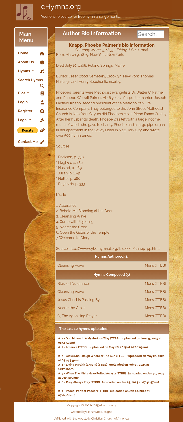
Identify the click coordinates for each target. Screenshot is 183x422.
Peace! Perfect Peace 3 (82, 391)
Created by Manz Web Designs (91, 411)
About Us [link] (31, 62)
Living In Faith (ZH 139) (81, 364)
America (72, 347)
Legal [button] (31, 120)
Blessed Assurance (112, 283)
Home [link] (31, 53)
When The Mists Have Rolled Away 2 (91, 373)
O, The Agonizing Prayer (112, 316)
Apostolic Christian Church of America (103, 418)
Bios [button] (31, 93)
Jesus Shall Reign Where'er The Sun (90, 356)
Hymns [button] (31, 71)
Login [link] (31, 102)
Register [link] (31, 111)
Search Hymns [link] (31, 81)
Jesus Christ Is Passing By (112, 300)
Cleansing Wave (112, 265)
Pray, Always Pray (78, 382)
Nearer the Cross (112, 308)
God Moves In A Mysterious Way (87, 338)
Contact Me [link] (31, 142)
